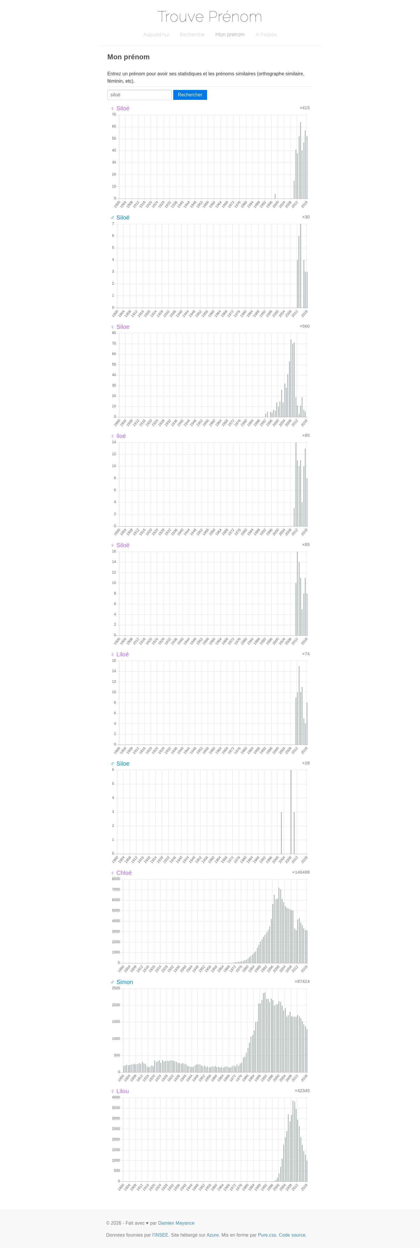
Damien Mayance (176, 1223)
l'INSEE (160, 1235)
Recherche (192, 34)
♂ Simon (121, 982)
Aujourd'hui (156, 34)
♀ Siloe (120, 327)
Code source (292, 1235)
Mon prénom (230, 34)
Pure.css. (267, 1235)
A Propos (266, 34)
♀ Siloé (120, 108)
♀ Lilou (119, 1091)
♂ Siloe (120, 763)
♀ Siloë (120, 545)
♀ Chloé (121, 873)
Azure (212, 1235)
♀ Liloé (119, 654)
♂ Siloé (120, 217)
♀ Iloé (118, 436)
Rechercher (190, 94)
